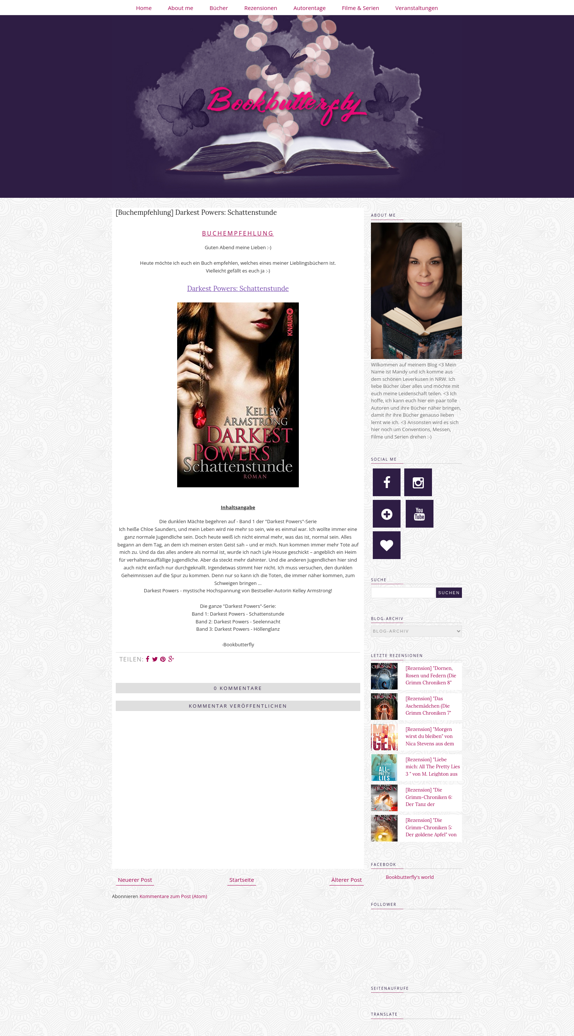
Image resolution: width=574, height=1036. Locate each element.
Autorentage (310, 7)
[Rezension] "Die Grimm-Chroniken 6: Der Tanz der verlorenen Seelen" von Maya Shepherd (431, 804)
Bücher (219, 7)
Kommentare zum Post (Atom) (173, 896)
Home (144, 7)
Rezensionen (260, 7)
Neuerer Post (135, 879)
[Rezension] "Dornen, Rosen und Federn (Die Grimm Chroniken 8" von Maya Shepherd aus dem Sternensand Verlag (433, 682)
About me (180, 7)
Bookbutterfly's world (410, 877)
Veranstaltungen (416, 7)
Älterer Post (346, 879)
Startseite (241, 879)
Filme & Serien (360, 7)
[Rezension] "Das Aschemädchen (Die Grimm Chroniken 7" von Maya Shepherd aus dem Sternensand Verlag (433, 713)
